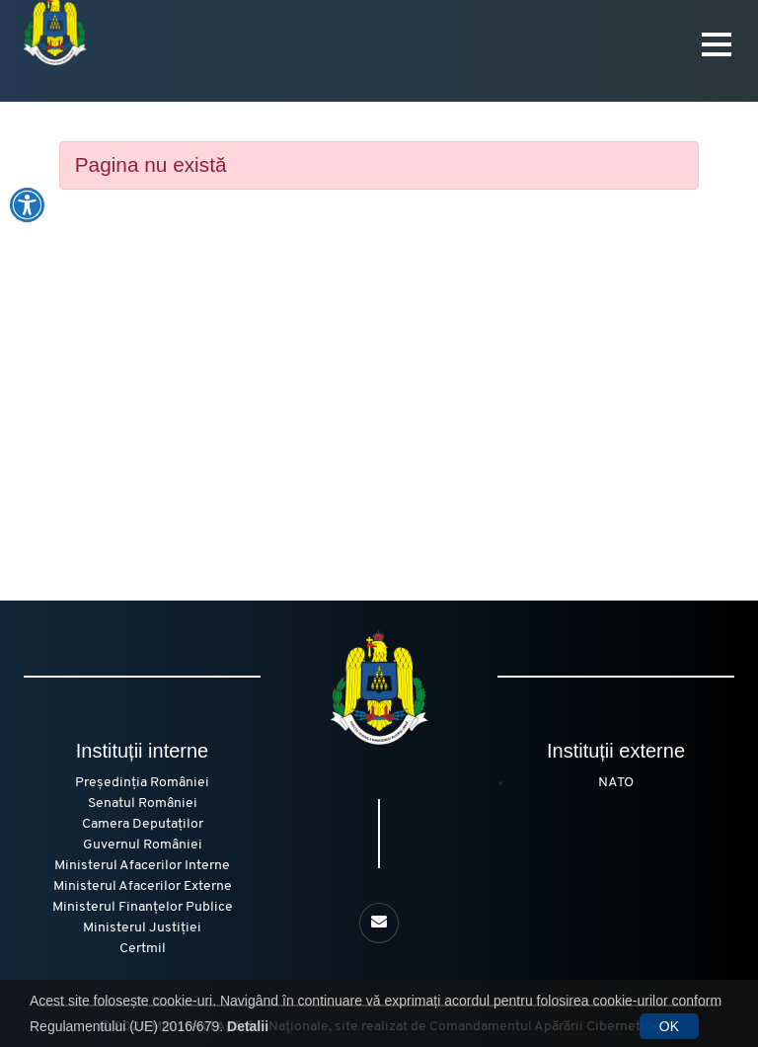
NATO (616, 782)
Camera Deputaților (142, 824)
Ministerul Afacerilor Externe (142, 886)
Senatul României (142, 803)
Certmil (142, 948)
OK (669, 1026)
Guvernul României (142, 845)
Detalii (247, 1026)
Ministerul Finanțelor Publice (142, 907)
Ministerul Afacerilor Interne (142, 865)
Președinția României (142, 782)
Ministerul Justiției (142, 928)
